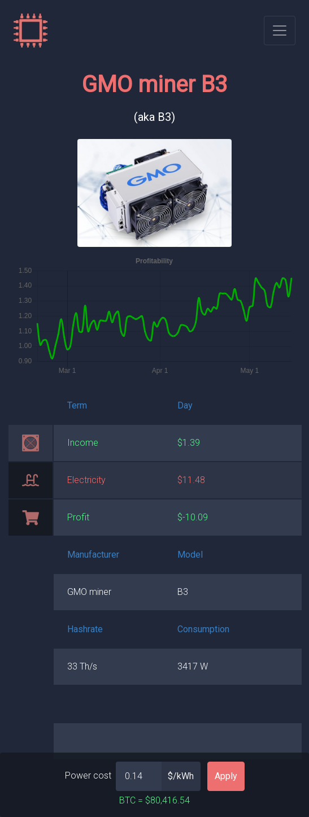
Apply (226, 776)
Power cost (88, 775)
